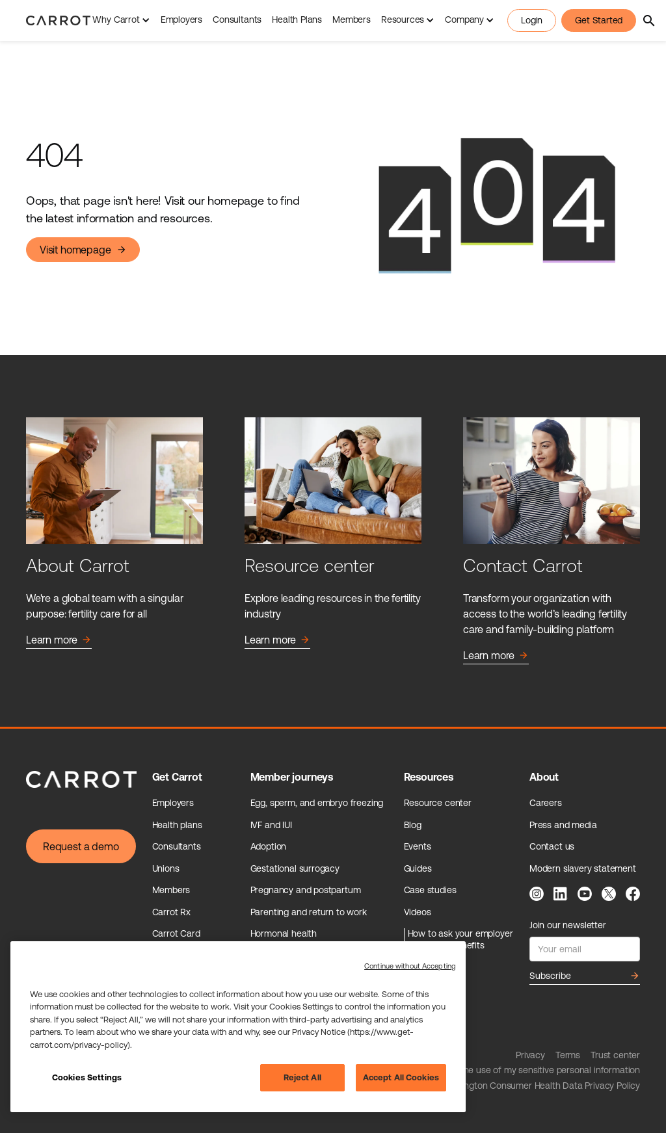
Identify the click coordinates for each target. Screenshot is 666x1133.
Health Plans (297, 19)
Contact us (551, 846)
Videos (417, 912)
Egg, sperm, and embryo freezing (317, 803)
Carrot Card (176, 933)
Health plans (177, 825)
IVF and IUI (271, 825)
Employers (181, 19)
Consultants (237, 19)
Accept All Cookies (401, 1077)
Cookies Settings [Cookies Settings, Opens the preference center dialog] (87, 1077)
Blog (412, 825)
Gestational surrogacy (295, 868)
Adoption (268, 846)
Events (417, 846)
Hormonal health (283, 933)
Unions (166, 868)
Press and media (562, 825)
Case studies (430, 890)
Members (351, 19)
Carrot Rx (171, 912)
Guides (418, 868)
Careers (545, 803)
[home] (58, 20)
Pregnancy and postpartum (305, 890)
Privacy (530, 1055)
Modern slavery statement (582, 868)
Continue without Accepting (410, 966)
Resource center (438, 803)
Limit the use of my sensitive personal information (539, 1070)
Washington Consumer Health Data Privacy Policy (539, 1085)
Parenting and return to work (308, 912)
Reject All (302, 1077)
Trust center (615, 1055)
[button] (121, 20)
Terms (567, 1055)
